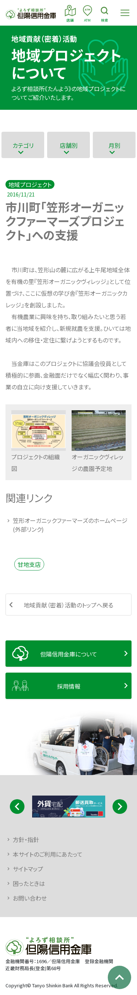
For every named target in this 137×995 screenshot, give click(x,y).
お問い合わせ (30, 898)
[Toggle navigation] (125, 13)
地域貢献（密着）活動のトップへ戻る (68, 605)
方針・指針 (26, 839)
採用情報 (68, 686)
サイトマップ (28, 868)
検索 (104, 13)
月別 (114, 145)
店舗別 (68, 145)
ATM (87, 13)
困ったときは (29, 883)
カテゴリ (23, 145)
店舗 (70, 13)
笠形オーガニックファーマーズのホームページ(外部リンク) (70, 525)
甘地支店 (29, 564)
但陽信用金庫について (68, 654)
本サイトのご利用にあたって (48, 854)
